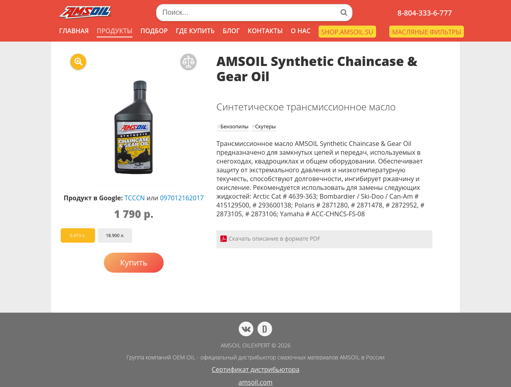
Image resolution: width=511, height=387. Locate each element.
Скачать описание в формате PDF (274, 238)
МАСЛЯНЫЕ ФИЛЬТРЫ (426, 32)
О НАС (301, 30)
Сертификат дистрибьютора (255, 369)
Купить (134, 262)
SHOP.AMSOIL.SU (347, 32)
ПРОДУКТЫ (114, 30)
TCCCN (135, 198)
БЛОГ (231, 30)
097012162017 (182, 198)
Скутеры (265, 126)
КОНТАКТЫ (265, 30)
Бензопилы (234, 126)
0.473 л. (78, 235)
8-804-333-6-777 (425, 12)
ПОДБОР (154, 30)
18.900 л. (115, 235)
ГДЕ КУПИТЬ (195, 30)
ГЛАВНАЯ (74, 30)
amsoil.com (255, 382)
